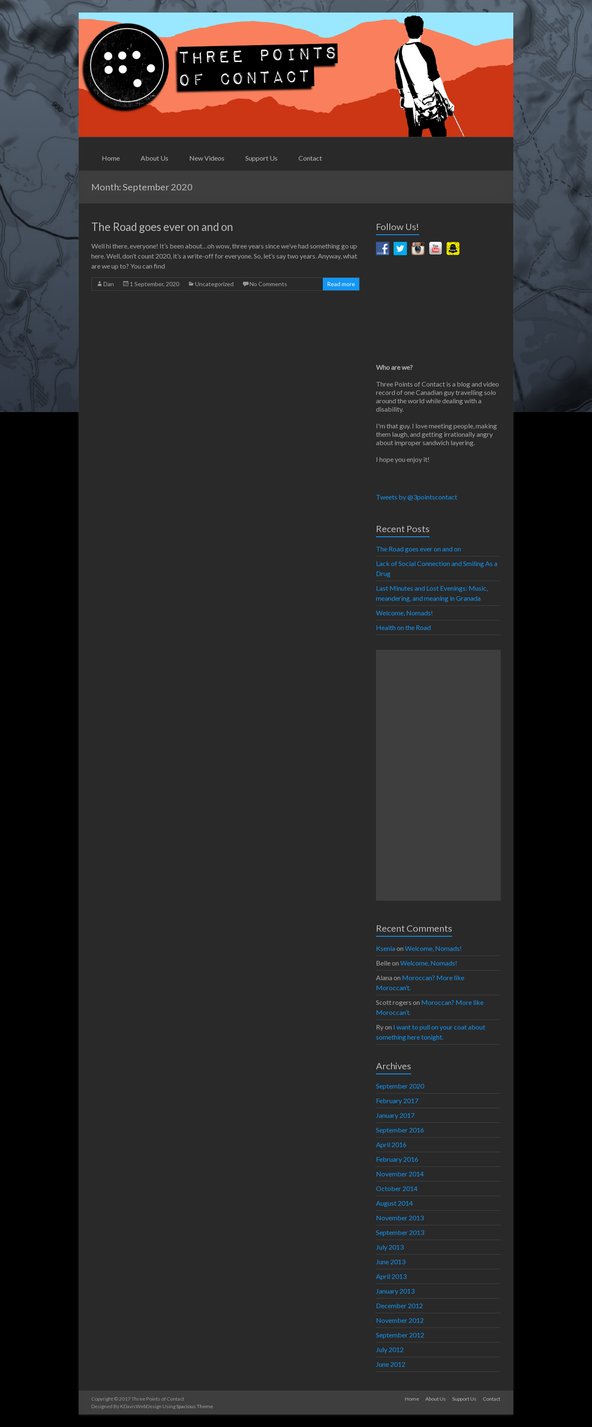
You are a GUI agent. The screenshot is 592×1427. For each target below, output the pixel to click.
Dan (108, 283)
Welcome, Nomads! (404, 613)
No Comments (268, 283)
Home (111, 158)
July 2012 (390, 1349)
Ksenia (385, 948)
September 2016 (400, 1130)
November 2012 (400, 1320)
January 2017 (395, 1115)
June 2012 (390, 1364)
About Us (154, 158)
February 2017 (397, 1100)
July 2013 (390, 1247)
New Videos (206, 158)
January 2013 (395, 1291)
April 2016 (391, 1144)
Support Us (261, 158)
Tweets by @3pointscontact (416, 497)
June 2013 (390, 1262)
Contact (310, 158)
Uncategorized (214, 283)
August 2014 (394, 1203)
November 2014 (400, 1174)
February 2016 (397, 1159)
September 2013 (400, 1232)
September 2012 (400, 1335)
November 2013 (400, 1218)
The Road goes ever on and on (162, 226)
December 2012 (399, 1305)
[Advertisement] (438, 775)
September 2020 (400, 1086)
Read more (341, 283)
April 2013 (391, 1276)
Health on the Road (403, 627)
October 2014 (396, 1188)
